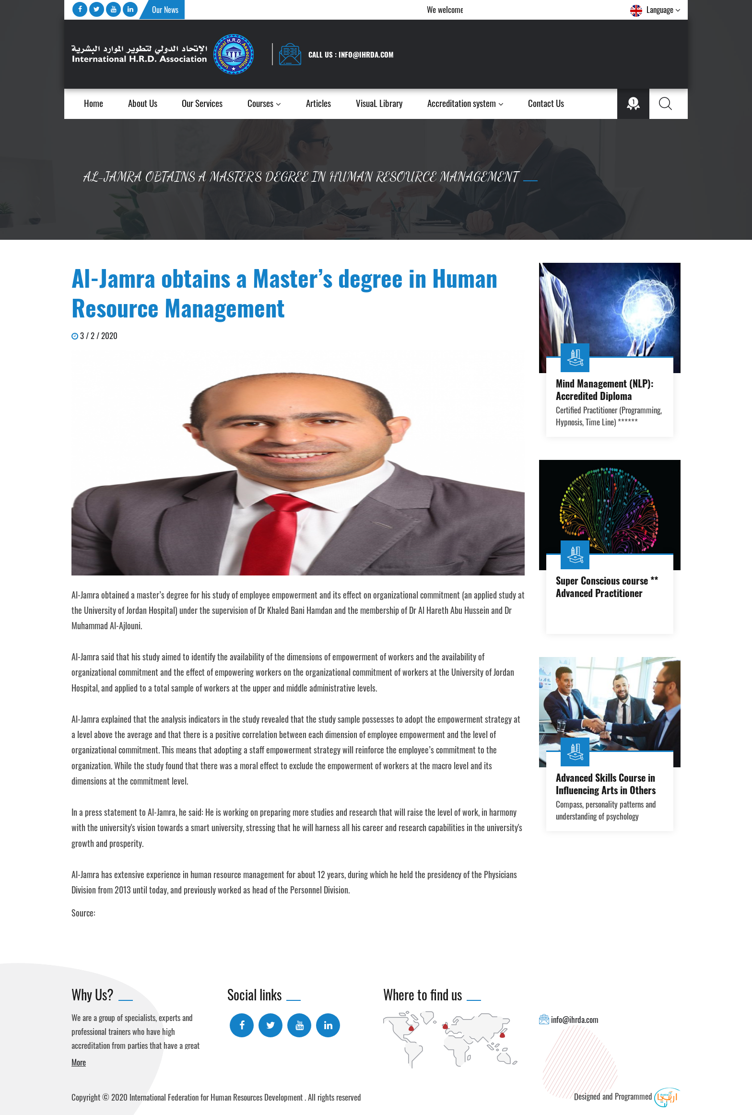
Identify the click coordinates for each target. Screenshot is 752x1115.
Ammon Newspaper (127, 912)
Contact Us (546, 104)
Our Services (202, 103)
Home (93, 104)
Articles (318, 104)
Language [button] (655, 10)
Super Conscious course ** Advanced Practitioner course (607, 592)
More (78, 1062)
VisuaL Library (379, 103)
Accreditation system (465, 104)
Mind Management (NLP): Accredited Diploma (605, 389)
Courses (264, 104)
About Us (142, 104)
